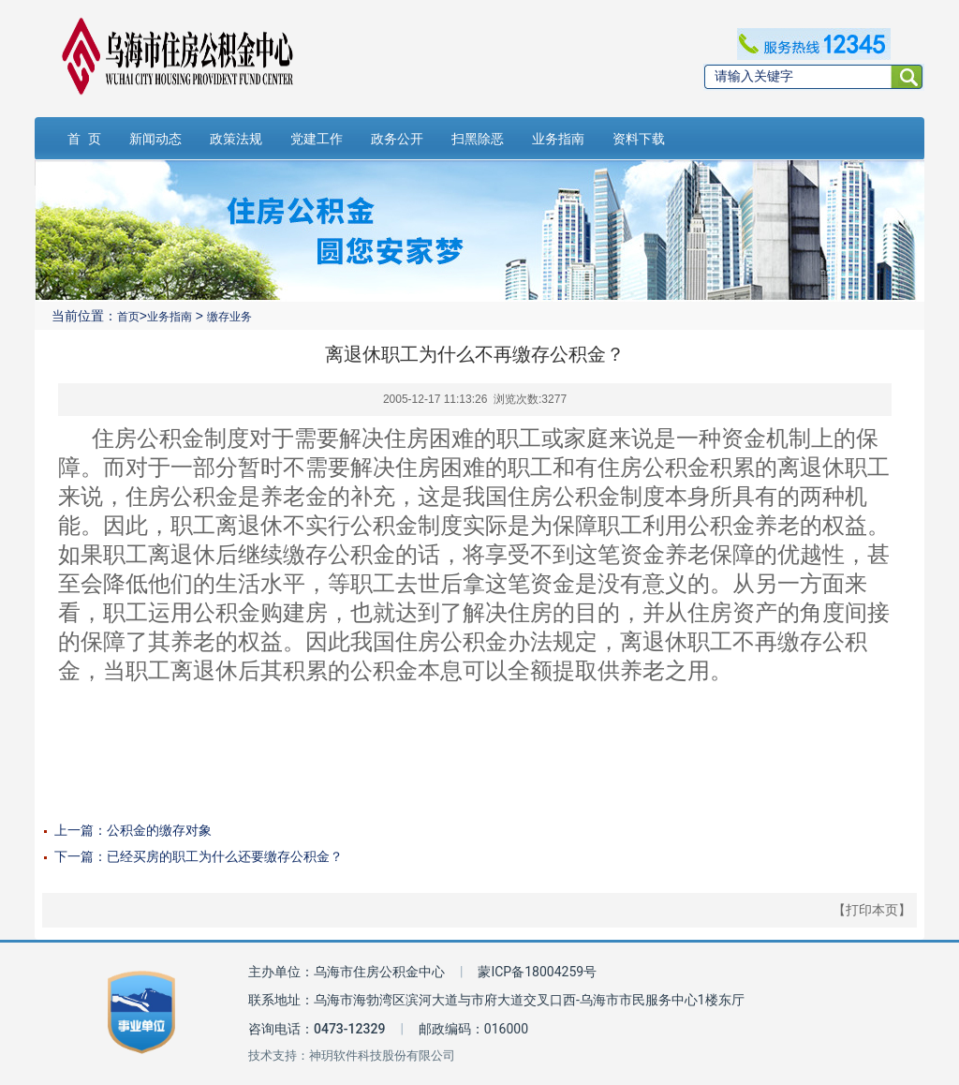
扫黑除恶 (477, 138)
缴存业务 (229, 316)
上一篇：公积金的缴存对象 (133, 830)
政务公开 (397, 138)
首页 (128, 316)
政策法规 (236, 138)
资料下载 (638, 138)
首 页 (84, 138)
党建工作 (316, 138)
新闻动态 (155, 138)
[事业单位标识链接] (141, 1013)
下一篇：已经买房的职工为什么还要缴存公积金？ (198, 856)
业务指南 (558, 138)
